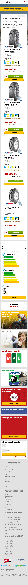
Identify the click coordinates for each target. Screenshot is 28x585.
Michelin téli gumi (8, 502)
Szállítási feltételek (9, 469)
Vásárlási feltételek (9, 468)
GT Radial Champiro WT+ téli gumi (12, 521)
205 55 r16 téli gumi (9, 540)
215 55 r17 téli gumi (9, 548)
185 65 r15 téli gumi (9, 545)
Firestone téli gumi (9, 497)
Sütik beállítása (8, 479)
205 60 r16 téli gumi (9, 546)
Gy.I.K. (6, 486)
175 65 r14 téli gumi (9, 543)
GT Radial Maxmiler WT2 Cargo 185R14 (13, 50)
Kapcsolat (7, 466)
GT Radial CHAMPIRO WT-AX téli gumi (13, 516)
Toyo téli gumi (8, 506)
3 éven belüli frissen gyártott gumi (12, 65)
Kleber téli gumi (8, 504)
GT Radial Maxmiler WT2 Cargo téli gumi (13, 524)
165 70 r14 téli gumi (9, 551)
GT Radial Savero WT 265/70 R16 (12, 208)
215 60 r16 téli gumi (9, 553)
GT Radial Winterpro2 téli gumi (11, 522)
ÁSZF (6, 474)
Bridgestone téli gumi (9, 496)
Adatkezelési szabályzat (10, 476)
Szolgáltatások (8, 481)
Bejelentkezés (14, 454)
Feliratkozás (14, 403)
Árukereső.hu (12, 565)
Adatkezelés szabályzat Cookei (11, 478)
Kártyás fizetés (8, 471)
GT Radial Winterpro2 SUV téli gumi (12, 527)
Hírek (6, 484)
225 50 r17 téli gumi (9, 554)
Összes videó (14, 436)
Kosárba (15, 76)
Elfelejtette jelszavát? (20, 456)
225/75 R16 (11, 161)
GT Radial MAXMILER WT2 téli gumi (12, 519)
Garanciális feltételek (9, 473)
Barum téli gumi (8, 494)
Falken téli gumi (8, 499)
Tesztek (6, 483)
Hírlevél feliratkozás (9, 488)
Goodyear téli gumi (9, 509)
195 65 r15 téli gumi (9, 541)
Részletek (14, 79)
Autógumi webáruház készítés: (7, 570)
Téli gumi (6, 54)
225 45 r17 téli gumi (9, 549)
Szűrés (14, 297)
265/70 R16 (11, 213)
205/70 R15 (11, 108)
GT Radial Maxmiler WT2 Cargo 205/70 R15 (13, 103)
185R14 (10, 55)
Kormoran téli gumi (9, 501)
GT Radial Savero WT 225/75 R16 (12, 156)
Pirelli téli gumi (8, 507)
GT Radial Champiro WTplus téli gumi (12, 517)
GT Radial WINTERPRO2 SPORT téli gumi (13, 525)
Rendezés (21, 16)
